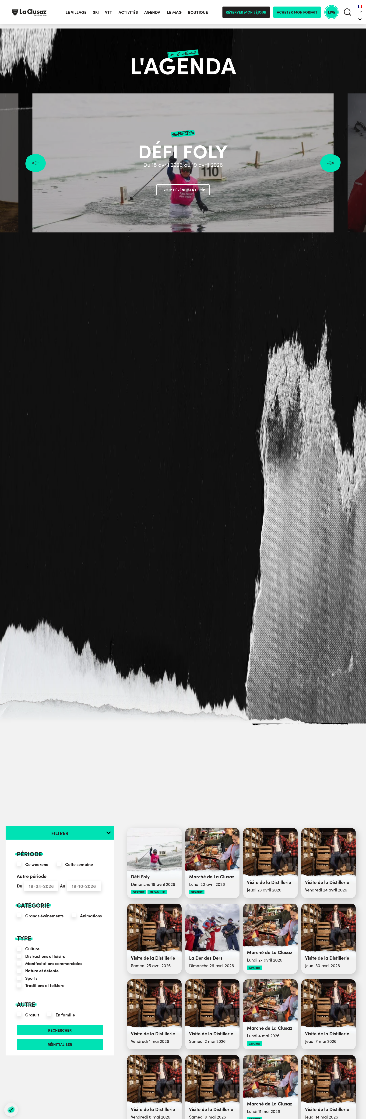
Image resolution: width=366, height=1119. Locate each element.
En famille (65, 1014)
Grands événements (44, 915)
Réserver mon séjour (243, 14)
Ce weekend (37, 864)
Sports (31, 978)
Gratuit (32, 1014)
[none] (359, 14)
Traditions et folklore (44, 985)
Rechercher (59, 1031)
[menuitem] (359, 14)
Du (19, 885)
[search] (347, 14)
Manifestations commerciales (53, 963)
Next (330, 163)
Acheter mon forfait (294, 14)
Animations (91, 915)
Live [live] (330, 14)
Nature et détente (42, 970)
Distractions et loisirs (45, 956)
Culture (32, 948)
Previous (35, 163)
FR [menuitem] (360, 14)
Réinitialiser (60, 1046)
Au (62, 885)
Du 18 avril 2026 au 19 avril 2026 (183, 163)
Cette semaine (79, 864)
